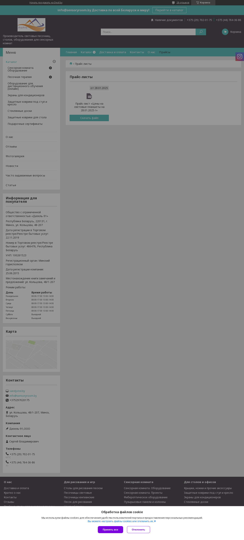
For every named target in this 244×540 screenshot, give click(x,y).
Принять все (110, 529)
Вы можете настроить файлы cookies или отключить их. (121, 521)
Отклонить (138, 529)
